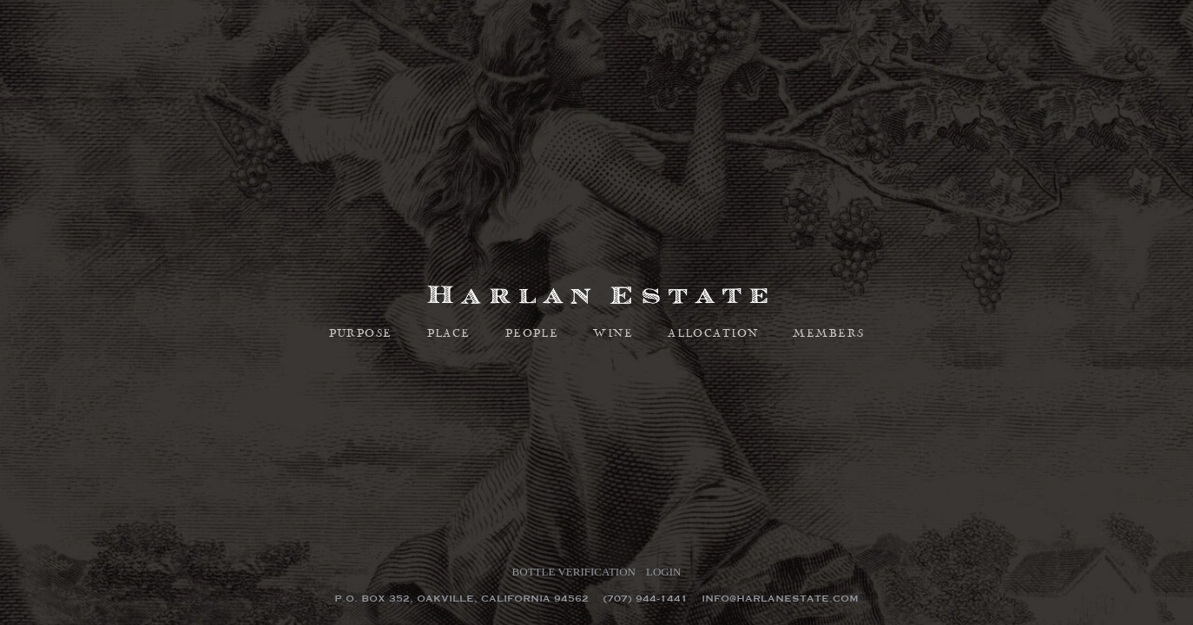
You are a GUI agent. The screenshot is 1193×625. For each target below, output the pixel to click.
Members (828, 334)
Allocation (713, 334)
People (532, 334)
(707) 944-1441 (645, 598)
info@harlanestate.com (780, 598)
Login (663, 571)
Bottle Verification (574, 571)
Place (449, 334)
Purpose (360, 334)
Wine (613, 334)
